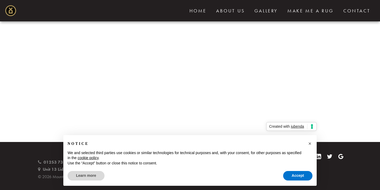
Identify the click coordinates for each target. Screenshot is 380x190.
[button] (310, 143)
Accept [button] (298, 175)
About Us (230, 10)
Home (198, 10)
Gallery (266, 10)
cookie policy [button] (88, 158)
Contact (356, 10)
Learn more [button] (86, 175)
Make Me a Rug (310, 10)
